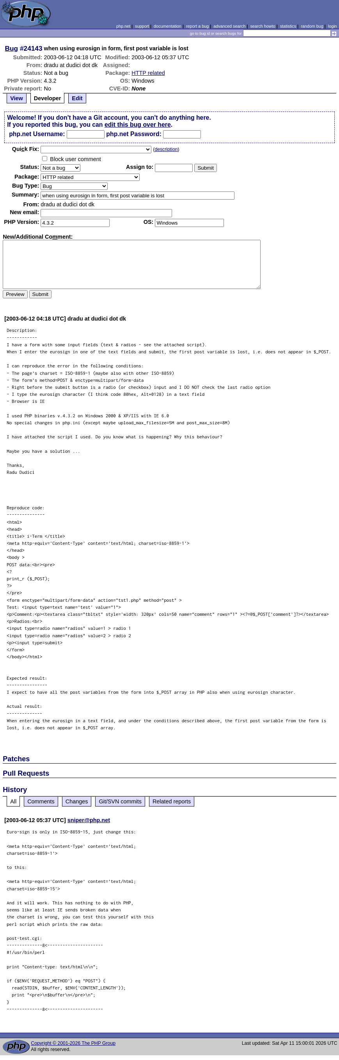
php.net (123, 26)
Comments (41, 801)
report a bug (197, 26)
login (332, 26)
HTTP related (148, 73)
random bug (312, 26)
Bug (11, 48)
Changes (77, 801)
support (142, 26)
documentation (167, 26)
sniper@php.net (88, 820)
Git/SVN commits (120, 801)
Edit (77, 98)
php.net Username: (37, 134)
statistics (288, 26)
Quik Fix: (25, 149)
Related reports (172, 801)
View (16, 98)
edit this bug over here (138, 124)
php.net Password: (134, 134)
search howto (262, 26)
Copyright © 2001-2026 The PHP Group (73, 1043)
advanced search (229, 26)
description (165, 149)
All (13, 801)
